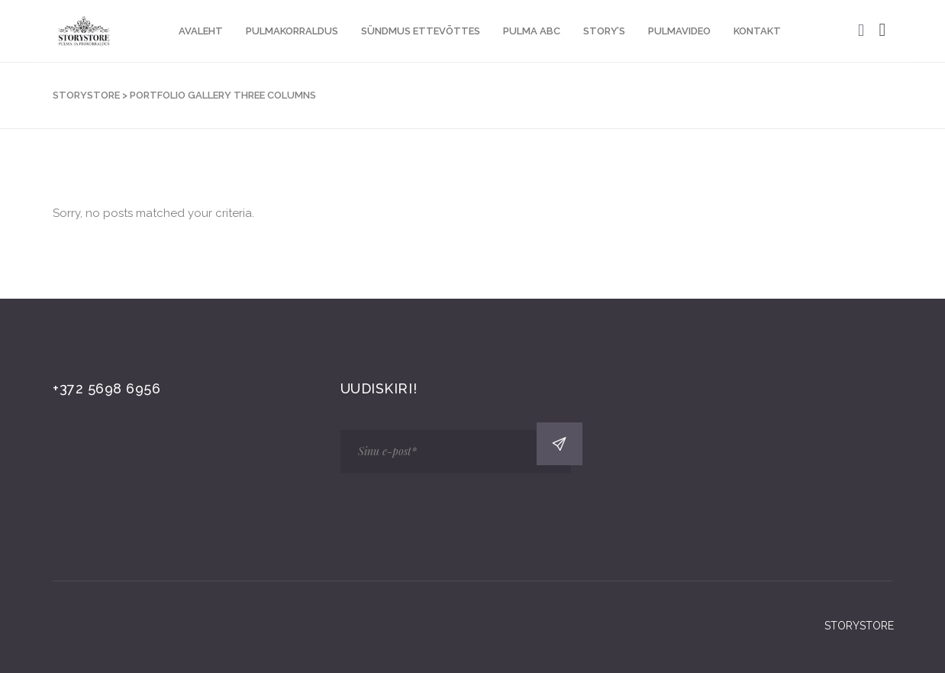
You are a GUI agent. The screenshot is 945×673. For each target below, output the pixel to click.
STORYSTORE (86, 95)
